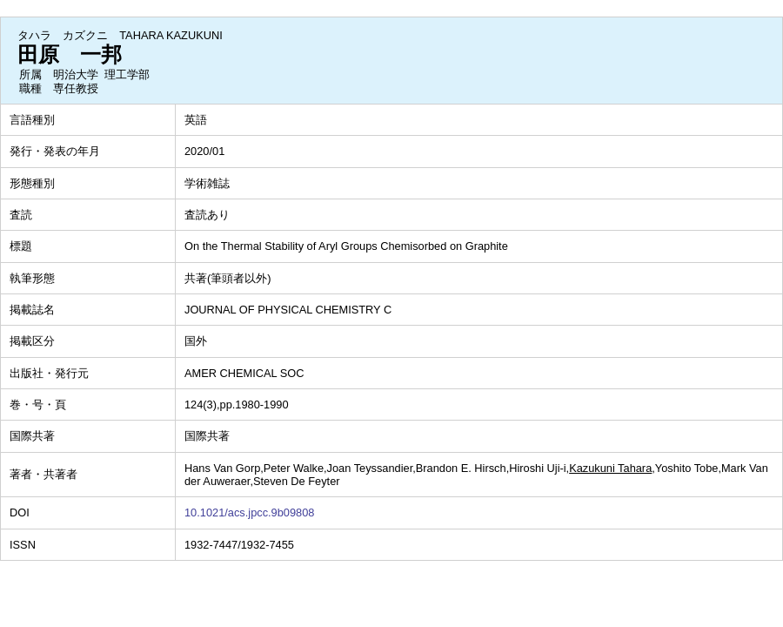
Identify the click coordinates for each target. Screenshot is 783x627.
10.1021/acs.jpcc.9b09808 (249, 512)
